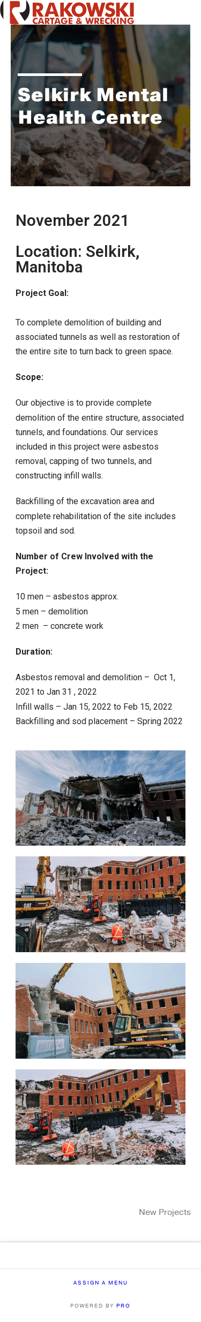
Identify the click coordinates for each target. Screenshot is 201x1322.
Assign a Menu (100, 1283)
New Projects (165, 1212)
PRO (123, 1306)
